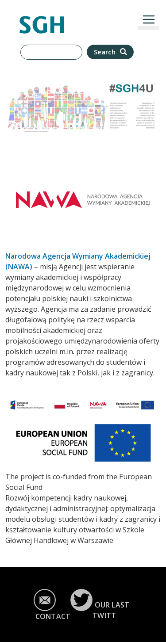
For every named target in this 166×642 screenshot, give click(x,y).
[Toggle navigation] (149, 19)
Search (111, 52)
